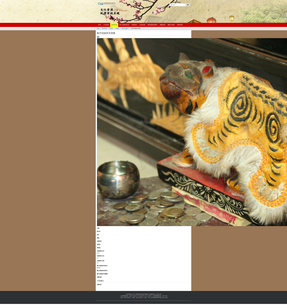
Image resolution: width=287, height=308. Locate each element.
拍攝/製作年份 (100, 251)
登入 (167, 7)
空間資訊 (134, 25)
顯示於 (98, 231)
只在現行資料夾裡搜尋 (176, 2)
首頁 (99, 25)
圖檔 (98, 37)
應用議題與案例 (152, 25)
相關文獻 (99, 277)
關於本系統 (171, 25)
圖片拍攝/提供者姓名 (102, 265)
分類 (98, 228)
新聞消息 (180, 25)
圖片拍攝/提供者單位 (102, 270)
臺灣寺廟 (114, 25)
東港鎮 (117, 28)
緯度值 (98, 247)
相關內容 (99, 284)
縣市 (98, 234)
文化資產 (106, 25)
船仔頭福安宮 (125, 28)
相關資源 (162, 25)
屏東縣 (111, 28)
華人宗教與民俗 (124, 25)
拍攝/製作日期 (100, 260)
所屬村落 (99, 241)
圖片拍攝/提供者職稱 (102, 273)
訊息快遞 (142, 25)
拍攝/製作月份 (100, 256)
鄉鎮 (98, 238)
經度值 (98, 244)
